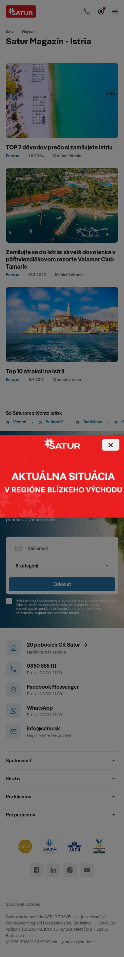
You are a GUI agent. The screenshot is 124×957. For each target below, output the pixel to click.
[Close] (110, 445)
